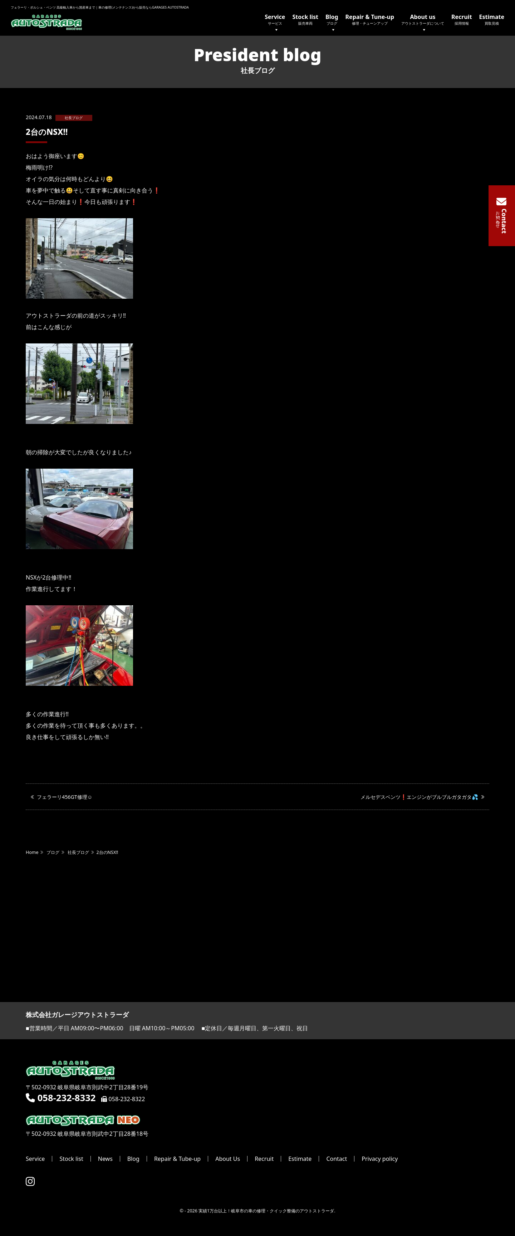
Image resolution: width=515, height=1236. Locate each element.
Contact (336, 1159)
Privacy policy (380, 1159)
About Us (227, 1159)
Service (275, 23)
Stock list (305, 19)
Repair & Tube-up (177, 1159)
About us (422, 23)
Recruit (461, 19)
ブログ (52, 853)
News (105, 1159)
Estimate (491, 19)
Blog (331, 23)
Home (32, 853)
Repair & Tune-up (369, 19)
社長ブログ (74, 118)
